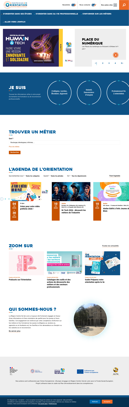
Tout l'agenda (114, 176)
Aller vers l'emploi (15, 22)
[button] (95, 63)
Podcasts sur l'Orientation (20, 279)
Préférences (53, 403)
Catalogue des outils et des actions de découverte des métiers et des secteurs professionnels (59, 283)
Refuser (95, 401)
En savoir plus (14, 331)
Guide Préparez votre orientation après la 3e (95, 280)
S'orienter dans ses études (17, 14)
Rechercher (14, 152)
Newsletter (69, 5)
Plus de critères (14, 147)
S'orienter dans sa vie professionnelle (57, 14)
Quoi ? (11, 138)
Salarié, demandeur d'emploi (89, 92)
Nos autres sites (107, 5)
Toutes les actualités (110, 246)
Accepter (107, 401)
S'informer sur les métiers (97, 14)
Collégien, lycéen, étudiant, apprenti (59, 92)
